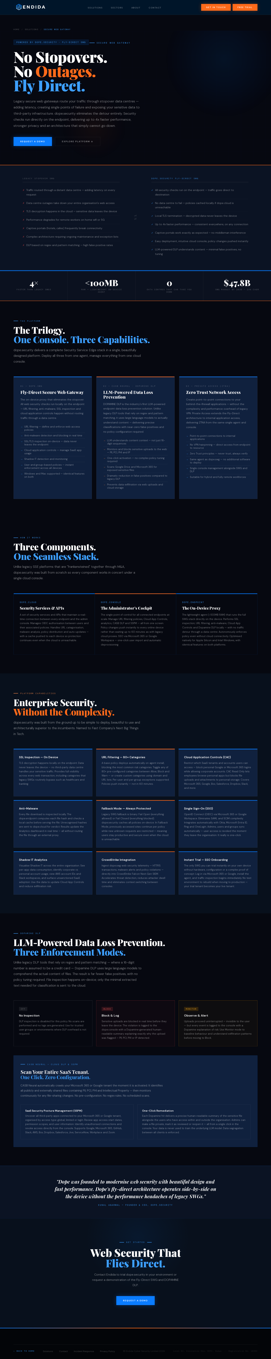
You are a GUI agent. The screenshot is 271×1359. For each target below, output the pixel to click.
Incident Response (84, 1351)
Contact (155, 8)
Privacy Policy (107, 1351)
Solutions (95, 8)
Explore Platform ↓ (77, 141)
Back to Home (26, 1351)
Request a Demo (32, 141)
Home (17, 29)
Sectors (117, 8)
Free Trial (245, 8)
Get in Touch (216, 8)
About (136, 8)
